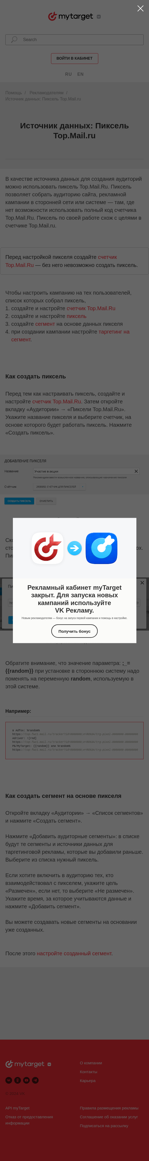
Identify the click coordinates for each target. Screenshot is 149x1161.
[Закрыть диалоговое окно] (140, 8)
